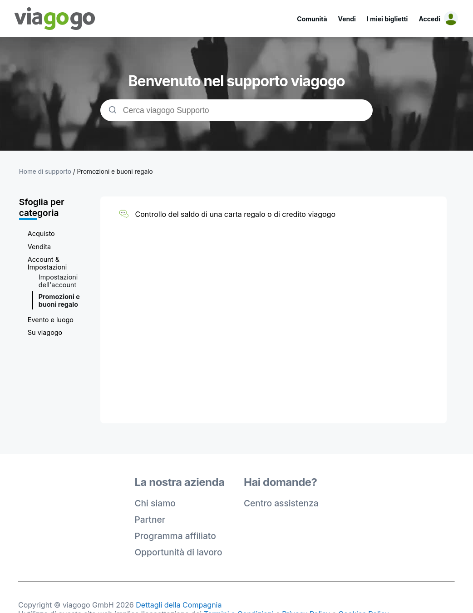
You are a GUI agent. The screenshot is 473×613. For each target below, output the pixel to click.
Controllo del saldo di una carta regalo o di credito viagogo (235, 214)
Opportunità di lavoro (178, 552)
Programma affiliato (175, 535)
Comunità (312, 19)
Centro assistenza (281, 503)
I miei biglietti (387, 19)
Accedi (429, 19)
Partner (150, 519)
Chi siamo (155, 503)
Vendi (347, 19)
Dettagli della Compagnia (179, 604)
